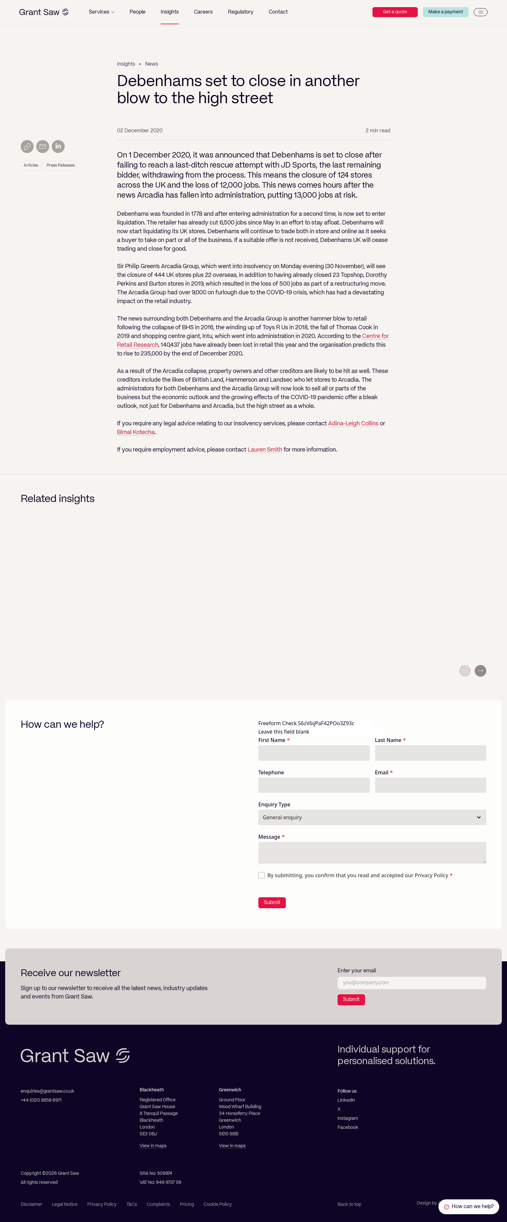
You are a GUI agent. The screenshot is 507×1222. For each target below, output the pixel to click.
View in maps (153, 1146)
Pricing (187, 1204)
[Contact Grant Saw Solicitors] (468, 1206)
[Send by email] (42, 146)
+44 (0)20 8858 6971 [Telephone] (41, 1100)
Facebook (348, 1127)
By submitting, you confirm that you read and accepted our (357, 875)
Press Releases (61, 165)
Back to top (349, 1204)
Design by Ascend (435, 1203)
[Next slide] (480, 671)
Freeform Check (277, 723)
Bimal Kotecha (136, 432)
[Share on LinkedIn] (58, 146)
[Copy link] (27, 146)
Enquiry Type (274, 804)
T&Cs (131, 1204)
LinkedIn (346, 1100)
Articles (31, 165)
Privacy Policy (431, 875)
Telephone (271, 772)
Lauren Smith (265, 450)
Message (269, 836)
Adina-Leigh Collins (353, 424)
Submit (272, 902)
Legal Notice (65, 1204)
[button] (101, 12)
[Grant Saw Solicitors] (44, 12)
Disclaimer (31, 1204)
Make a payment (445, 12)
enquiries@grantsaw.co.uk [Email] (47, 1091)
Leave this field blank (283, 731)
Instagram (348, 1118)
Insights (126, 64)
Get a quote (395, 12)
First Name (272, 740)
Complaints (158, 1204)
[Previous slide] (465, 671)
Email (382, 772)
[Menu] (481, 12)
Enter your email (357, 971)
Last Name (388, 740)
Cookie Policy (218, 1204)
